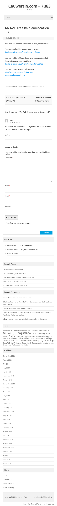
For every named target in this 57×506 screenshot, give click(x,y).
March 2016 (7, 424)
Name (7, 186)
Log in (5, 476)
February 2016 (8, 427)
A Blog (29, 9)
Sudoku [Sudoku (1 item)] (51, 343)
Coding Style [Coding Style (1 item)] (20, 336)
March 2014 (7, 463)
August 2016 (7, 416)
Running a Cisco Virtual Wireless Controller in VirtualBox (27, 319)
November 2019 (8, 376)
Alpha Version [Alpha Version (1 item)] (36, 330)
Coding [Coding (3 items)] (12, 336)
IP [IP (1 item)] (29, 338)
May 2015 (6, 435)
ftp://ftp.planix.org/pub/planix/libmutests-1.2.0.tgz (24, 64)
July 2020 (6, 364)
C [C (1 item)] (16, 334)
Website (8, 207)
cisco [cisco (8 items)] (33, 333)
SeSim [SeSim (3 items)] (12, 343)
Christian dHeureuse (10, 312)
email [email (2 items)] (41, 336)
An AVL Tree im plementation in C (14, 281)
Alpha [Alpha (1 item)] (29, 330)
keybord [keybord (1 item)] (37, 338)
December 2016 (8, 412)
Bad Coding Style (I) (25, 308)
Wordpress (50, 504)
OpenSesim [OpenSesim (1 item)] (14, 340)
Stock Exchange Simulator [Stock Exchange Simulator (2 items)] (38, 343)
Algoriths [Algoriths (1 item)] (24, 330)
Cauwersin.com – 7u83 (29, 6)
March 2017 (7, 404)
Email (7, 196)
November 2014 (8, 447)
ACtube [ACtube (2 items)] (14, 330)
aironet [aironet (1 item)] (19, 330)
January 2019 (7, 380)
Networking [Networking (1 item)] (6, 340)
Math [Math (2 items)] (42, 338)
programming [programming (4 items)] (46, 340)
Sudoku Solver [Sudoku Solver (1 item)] (7, 345)
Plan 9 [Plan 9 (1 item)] (22, 340)
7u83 (10, 38)
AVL (40, 86)
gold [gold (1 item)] (4, 338)
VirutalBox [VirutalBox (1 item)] (25, 345)
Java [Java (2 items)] (32, 338)
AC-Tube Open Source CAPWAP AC (15, 285)
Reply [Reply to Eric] (7, 135)
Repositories (12, 253)
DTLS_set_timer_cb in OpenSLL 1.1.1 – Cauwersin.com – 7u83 (24, 302)
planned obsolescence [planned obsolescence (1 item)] (31, 340)
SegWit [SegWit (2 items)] (6, 343)
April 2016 (6, 419)
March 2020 (7, 372)
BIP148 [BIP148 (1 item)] (47, 330)
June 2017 (6, 392)
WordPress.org (8, 488)
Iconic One (27, 504)
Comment (9, 158)
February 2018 (8, 388)
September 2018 (9, 384)
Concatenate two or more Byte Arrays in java (18, 277)
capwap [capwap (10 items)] (24, 333)
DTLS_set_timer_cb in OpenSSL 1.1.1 (16, 273)
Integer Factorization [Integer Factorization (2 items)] (20, 338)
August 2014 (7, 451)
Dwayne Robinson (9, 308)
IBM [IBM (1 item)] (9, 338)
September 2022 (9, 356)
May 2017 (6, 396)
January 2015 (7, 443)
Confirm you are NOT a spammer (18, 223)
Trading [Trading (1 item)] (14, 345)
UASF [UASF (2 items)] (19, 345)
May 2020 (6, 368)
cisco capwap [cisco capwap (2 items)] (43, 334)
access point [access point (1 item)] (6, 330)
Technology (22, 86)
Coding (14, 86)
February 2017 (8, 408)
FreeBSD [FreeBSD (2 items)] (48, 336)
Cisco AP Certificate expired (13, 269)
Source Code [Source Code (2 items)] (21, 343)
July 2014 (6, 455)
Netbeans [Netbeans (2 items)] (49, 338)
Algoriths (35, 86)
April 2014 (6, 459)
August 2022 (7, 360)
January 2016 (7, 432)
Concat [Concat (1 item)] (26, 336)
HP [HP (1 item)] (7, 338)
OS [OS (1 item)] (19, 340)
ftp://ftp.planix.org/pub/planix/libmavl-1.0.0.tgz (22, 52)
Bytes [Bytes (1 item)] (14, 334)
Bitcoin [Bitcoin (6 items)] (7, 333)
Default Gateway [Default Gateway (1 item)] (33, 336)
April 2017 (6, 400)
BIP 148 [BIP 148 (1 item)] (42, 330)
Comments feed (8, 484)
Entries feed (7, 480)
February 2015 (8, 439)
